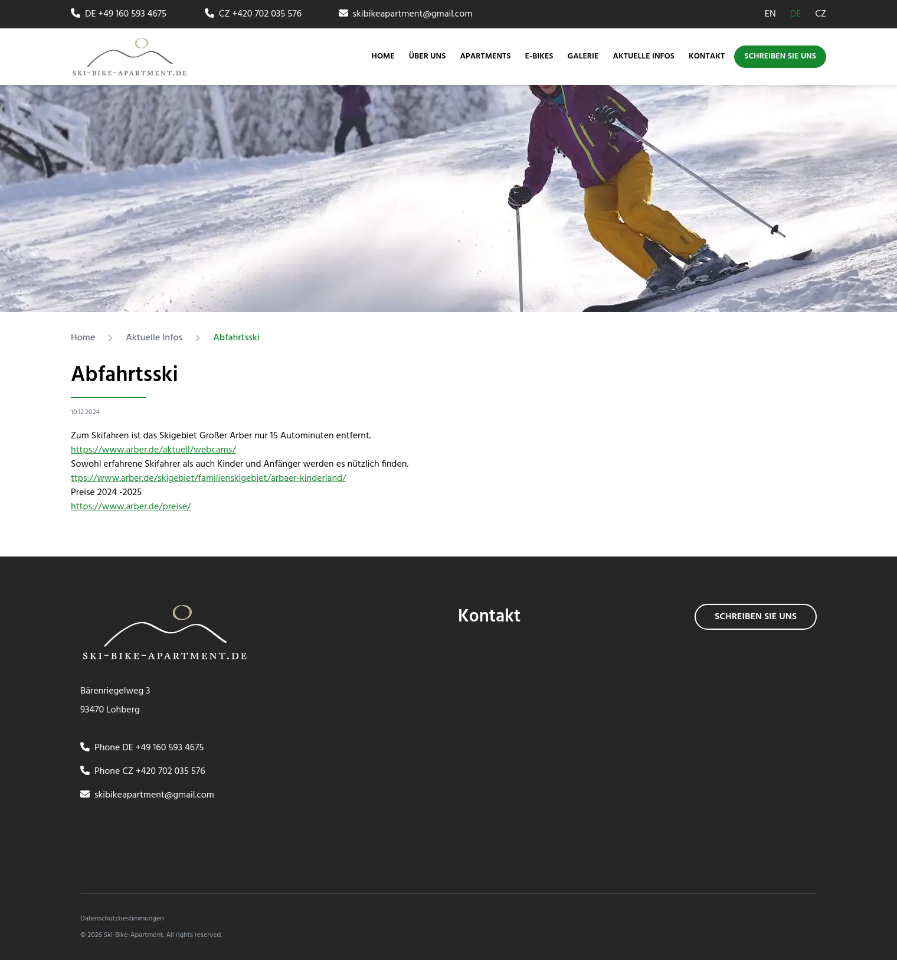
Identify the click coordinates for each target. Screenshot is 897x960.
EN (770, 14)
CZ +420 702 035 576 (253, 14)
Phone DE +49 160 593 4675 (142, 748)
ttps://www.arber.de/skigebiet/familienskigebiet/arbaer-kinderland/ (208, 478)
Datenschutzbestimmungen (122, 919)
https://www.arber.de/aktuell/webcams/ (153, 450)
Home (383, 57)
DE (795, 14)
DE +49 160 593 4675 (118, 14)
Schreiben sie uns (780, 56)
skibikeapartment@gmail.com (406, 14)
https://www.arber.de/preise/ (131, 507)
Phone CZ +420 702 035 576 (142, 771)
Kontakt (707, 57)
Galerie (583, 57)
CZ (820, 14)
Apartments (485, 56)
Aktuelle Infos (643, 57)
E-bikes (539, 57)
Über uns (427, 57)
